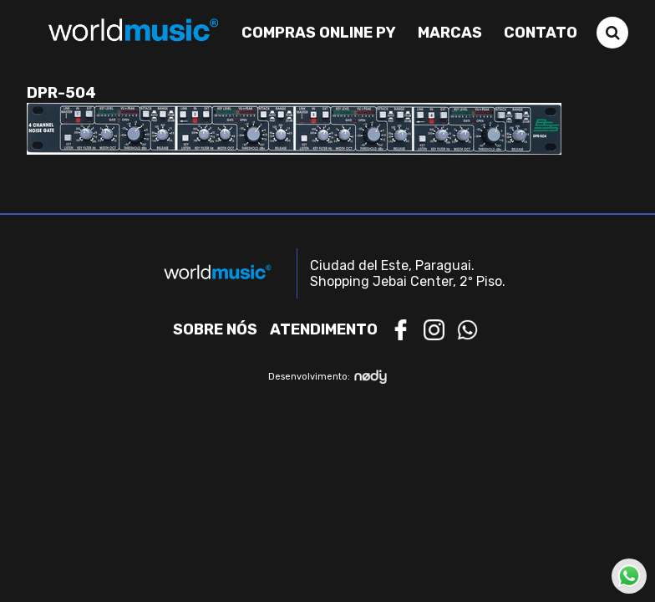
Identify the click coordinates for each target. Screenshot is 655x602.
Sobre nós (215, 329)
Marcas (450, 32)
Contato (540, 32)
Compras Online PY (318, 32)
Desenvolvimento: (328, 377)
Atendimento (324, 329)
